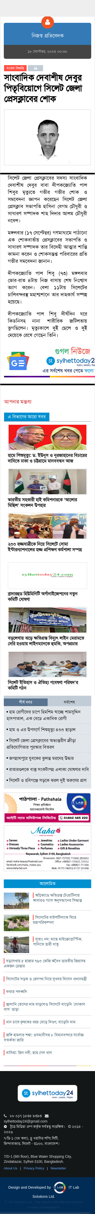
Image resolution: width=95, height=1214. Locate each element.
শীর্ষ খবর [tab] (25, 702)
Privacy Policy (34, 1168)
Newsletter (58, 1168)
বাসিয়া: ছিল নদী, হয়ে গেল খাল (29, 1052)
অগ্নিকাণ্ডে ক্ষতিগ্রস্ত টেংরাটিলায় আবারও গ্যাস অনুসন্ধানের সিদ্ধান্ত (57, 898)
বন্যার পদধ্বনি (16, 991)
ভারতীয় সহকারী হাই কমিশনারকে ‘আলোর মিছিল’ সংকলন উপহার (42, 502)
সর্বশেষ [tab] (69, 702)
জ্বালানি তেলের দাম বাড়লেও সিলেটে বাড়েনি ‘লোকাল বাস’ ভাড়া (44, 1007)
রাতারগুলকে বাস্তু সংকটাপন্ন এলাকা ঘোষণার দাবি (48, 769)
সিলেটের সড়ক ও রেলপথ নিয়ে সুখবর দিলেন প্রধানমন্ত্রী (46, 979)
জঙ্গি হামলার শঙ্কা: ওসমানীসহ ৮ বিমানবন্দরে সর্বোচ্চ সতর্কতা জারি (44, 1037)
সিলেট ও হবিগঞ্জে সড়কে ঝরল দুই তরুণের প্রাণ (46, 780)
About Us (11, 1168)
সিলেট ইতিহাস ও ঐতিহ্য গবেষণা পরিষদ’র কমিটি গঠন (43, 685)
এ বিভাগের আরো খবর (27, 417)
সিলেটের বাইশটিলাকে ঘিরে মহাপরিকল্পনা (54, 920)
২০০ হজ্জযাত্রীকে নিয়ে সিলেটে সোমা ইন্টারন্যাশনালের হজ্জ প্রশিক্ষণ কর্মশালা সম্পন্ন (45, 547)
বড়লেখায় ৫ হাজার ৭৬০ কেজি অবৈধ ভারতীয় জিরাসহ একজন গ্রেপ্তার (44, 963)
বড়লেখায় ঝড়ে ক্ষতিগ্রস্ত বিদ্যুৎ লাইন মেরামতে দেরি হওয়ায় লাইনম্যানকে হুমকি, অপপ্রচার (46, 641)
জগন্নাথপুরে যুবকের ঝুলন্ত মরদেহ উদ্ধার (40, 758)
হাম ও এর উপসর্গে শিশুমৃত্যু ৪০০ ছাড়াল (41, 730)
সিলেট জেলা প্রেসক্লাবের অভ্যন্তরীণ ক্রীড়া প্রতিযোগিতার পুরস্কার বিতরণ (41, 744)
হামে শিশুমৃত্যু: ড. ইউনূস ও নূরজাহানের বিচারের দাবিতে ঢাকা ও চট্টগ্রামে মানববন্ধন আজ (47, 458)
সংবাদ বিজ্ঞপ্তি (15, 68)
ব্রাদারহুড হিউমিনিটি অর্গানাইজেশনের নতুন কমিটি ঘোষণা (43, 596)
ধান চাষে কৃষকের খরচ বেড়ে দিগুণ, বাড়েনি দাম (40, 1022)
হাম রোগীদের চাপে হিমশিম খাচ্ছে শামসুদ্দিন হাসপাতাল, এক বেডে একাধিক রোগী (44, 715)
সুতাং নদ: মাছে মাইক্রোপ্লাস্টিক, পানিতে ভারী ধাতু (57, 941)
